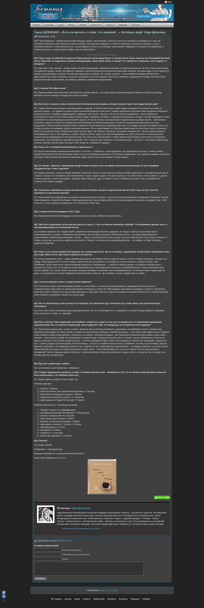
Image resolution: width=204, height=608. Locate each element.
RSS (168, 2)
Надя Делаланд (80, 508)
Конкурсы (110, 25)
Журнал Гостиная (44, 12)
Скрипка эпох (65, 541)
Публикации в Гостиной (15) (88, 528)
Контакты (136, 25)
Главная (36, 25)
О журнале (49, 25)
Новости (83, 25)
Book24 (62, 458)
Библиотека (96, 25)
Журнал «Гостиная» (109, 593)
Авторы (71, 25)
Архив (61, 25)
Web (64, 528)
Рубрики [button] (147, 602)
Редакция (123, 25)
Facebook (72, 528)
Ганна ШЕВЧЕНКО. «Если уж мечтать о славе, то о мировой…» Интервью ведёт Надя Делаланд (100, 32)
